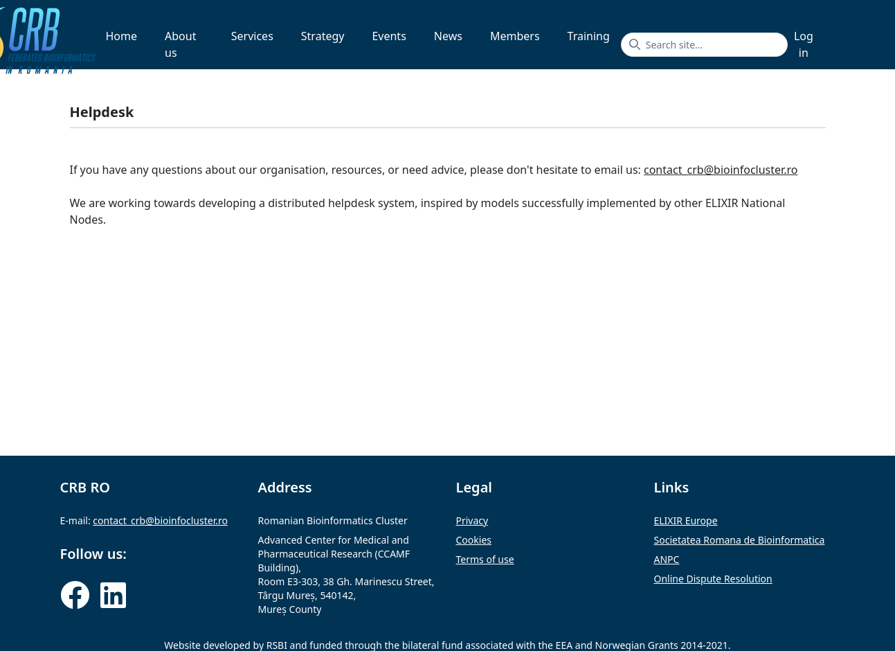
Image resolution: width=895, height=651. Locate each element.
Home (122, 36)
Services (252, 36)
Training (589, 36)
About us (180, 44)
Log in (803, 44)
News (448, 36)
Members (515, 36)
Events (389, 36)
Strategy (323, 36)
